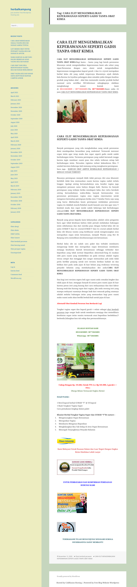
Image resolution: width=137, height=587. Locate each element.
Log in (13, 267)
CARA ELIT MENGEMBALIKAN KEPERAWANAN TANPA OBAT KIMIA (89, 92)
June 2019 (14, 175)
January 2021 (15, 104)
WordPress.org (16, 278)
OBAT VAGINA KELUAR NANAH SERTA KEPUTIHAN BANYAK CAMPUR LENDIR (22, 76)
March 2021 (15, 96)
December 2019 (16, 152)
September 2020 (16, 119)
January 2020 (15, 148)
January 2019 (15, 193)
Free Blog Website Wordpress (106, 582)
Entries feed (15, 271)
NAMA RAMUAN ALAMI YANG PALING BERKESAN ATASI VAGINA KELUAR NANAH (21, 59)
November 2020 (16, 111)
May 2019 (14, 178)
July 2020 (14, 126)
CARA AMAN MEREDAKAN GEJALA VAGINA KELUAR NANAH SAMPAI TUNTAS (20, 43)
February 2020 (16, 145)
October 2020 (15, 115)
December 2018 (16, 197)
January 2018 (15, 212)
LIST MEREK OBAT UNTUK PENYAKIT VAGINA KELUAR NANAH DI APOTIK (20, 51)
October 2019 (15, 160)
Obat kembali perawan (19, 241)
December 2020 (16, 107)
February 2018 (16, 208)
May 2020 (14, 134)
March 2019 (15, 186)
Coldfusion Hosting (74, 582)
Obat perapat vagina (18, 249)
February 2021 (16, 100)
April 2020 (14, 137)
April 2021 (14, 92)
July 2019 (14, 171)
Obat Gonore (15, 238)
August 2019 (15, 167)
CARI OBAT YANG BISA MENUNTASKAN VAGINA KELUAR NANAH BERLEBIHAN (22, 67)
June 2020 (14, 130)
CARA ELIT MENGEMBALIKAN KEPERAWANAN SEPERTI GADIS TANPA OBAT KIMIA (86, 46)
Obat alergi (15, 226)
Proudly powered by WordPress (68, 576)
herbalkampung (21, 9)
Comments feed (16, 274)
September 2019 (16, 163)
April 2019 (14, 182)
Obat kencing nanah (18, 245)
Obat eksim (15, 230)
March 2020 (15, 141)
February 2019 (16, 190)
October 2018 (15, 205)
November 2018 (16, 201)
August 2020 (15, 122)
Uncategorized (16, 253)
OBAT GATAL (15, 234)
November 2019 (16, 156)
